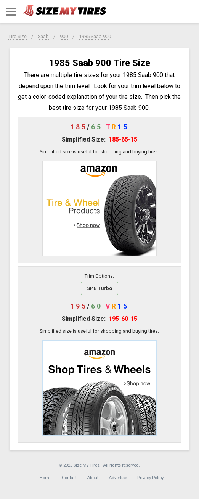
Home (45, 477)
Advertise (118, 477)
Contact (69, 477)
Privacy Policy (150, 477)
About (92, 477)
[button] (11, 11)
